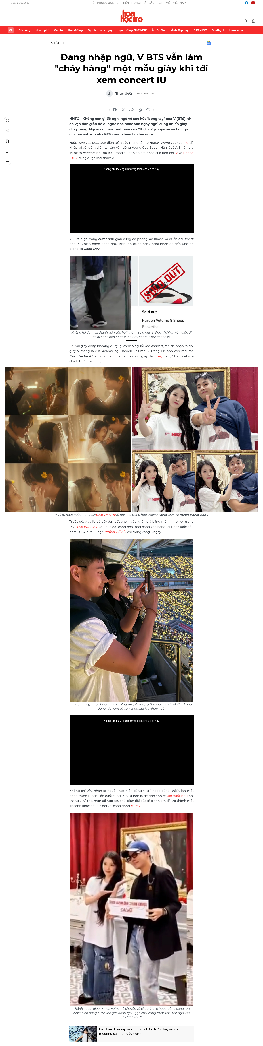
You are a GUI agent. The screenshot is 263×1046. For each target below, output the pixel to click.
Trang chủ (11, 30)
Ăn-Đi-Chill (159, 30)
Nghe (7, 121)
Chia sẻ (7, 131)
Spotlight (218, 30)
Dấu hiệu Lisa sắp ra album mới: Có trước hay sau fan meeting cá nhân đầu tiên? (141, 1030)
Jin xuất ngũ (178, 794)
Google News (209, 43)
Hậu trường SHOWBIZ (132, 30)
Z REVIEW (200, 30)
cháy (158, 355)
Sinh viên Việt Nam (172, 3)
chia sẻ (115, 110)
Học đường (75, 30)
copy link (131, 110)
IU (187, 142)
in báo (140, 110)
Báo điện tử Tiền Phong (131, 16)
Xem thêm (252, 30)
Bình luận (7, 151)
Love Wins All (106, 514)
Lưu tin (7, 141)
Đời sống (24, 30)
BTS (73, 157)
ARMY (135, 804)
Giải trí (58, 30)
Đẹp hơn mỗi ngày (100, 30)
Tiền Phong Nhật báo (138, 3)
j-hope (189, 152)
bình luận (148, 110)
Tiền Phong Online (104, 3)
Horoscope (236, 30)
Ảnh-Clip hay (179, 30)
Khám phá (42, 30)
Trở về (7, 161)
